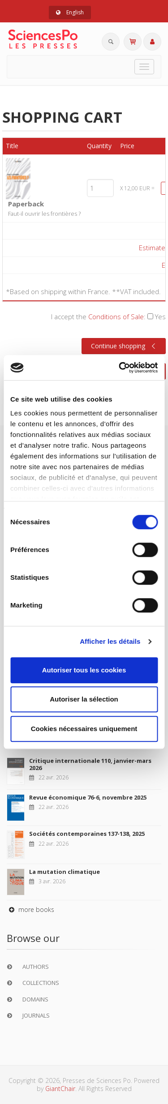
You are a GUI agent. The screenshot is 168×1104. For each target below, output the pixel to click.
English (70, 12)
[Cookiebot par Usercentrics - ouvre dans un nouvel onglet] (120, 367)
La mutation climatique (64, 872)
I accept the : (108, 316)
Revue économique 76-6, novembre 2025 (87, 797)
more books (30, 909)
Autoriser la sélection (84, 699)
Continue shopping (124, 346)
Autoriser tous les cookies (84, 670)
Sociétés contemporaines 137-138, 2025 (87, 834)
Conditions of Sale (116, 316)
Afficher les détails (110, 641)
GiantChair (60, 1088)
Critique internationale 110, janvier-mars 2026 (90, 764)
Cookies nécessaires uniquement (84, 728)
